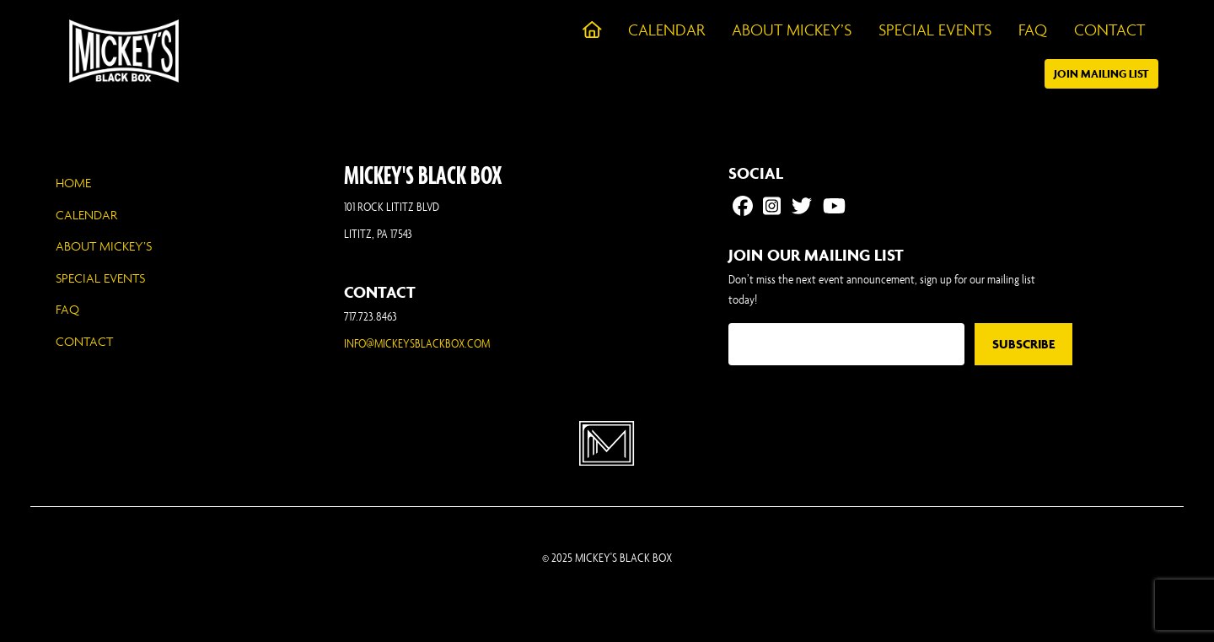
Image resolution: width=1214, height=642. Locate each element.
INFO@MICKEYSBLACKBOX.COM (417, 343)
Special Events (100, 278)
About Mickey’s (104, 246)
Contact (84, 341)
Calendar (86, 215)
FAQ (67, 309)
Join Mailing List (1101, 74)
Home (73, 183)
